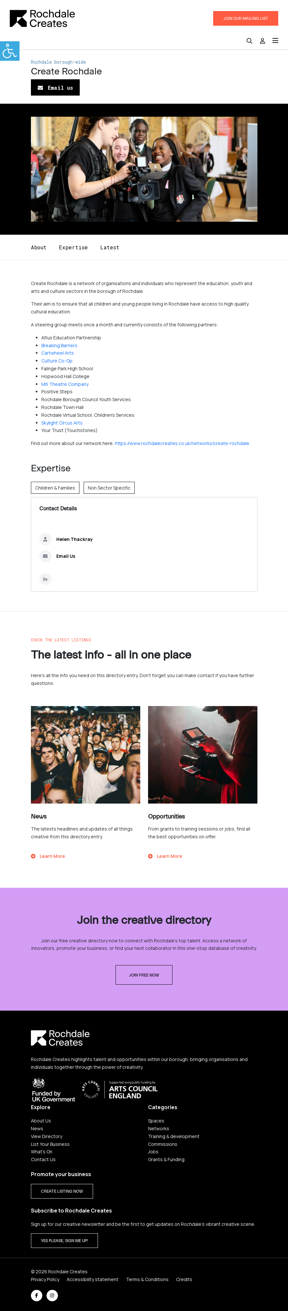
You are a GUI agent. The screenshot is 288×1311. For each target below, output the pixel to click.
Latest (109, 247)
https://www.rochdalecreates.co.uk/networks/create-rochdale (182, 443)
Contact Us (43, 1159)
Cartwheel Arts (57, 353)
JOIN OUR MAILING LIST (245, 18)
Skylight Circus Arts (62, 423)
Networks (158, 1128)
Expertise (73, 247)
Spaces (156, 1121)
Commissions (162, 1144)
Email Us (65, 556)
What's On (41, 1151)
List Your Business (50, 1144)
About (39, 247)
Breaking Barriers (59, 345)
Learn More (48, 856)
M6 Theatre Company (65, 384)
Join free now (144, 975)
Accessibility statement (92, 1279)
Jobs (153, 1151)
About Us (41, 1121)
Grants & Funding (166, 1159)
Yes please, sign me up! (64, 1241)
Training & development (173, 1136)
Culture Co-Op (57, 361)
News (37, 1128)
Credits (184, 1279)
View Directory (46, 1136)
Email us (55, 87)
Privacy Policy (45, 1279)
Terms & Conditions (147, 1279)
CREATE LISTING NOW (62, 1191)
